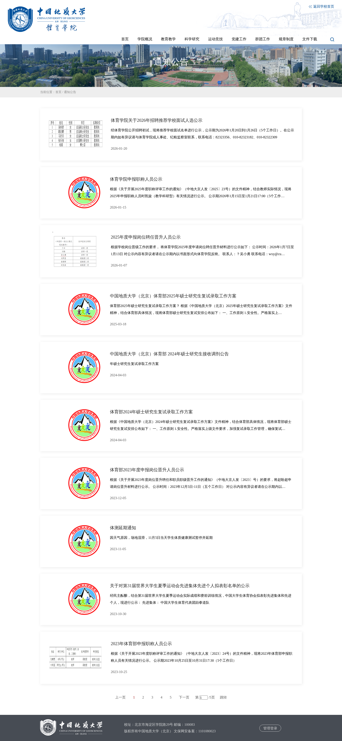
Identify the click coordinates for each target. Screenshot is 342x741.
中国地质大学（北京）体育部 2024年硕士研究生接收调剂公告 (169, 353)
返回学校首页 (321, 6)
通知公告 (70, 92)
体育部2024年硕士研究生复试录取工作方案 (151, 411)
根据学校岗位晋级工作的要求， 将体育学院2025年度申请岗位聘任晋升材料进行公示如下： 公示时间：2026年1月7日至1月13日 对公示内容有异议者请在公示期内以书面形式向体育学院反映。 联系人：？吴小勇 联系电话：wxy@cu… (202, 250)
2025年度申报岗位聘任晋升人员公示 (146, 237)
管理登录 (270, 728)
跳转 (223, 697)
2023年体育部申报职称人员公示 (141, 643)
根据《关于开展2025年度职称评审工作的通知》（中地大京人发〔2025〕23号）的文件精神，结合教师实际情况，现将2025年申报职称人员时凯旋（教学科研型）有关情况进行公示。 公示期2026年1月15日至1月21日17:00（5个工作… (200, 192)
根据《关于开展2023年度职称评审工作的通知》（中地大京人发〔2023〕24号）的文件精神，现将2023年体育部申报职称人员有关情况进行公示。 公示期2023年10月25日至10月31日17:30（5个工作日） (201, 657)
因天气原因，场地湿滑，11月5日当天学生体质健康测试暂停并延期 (161, 537)
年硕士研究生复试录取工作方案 (134, 364)
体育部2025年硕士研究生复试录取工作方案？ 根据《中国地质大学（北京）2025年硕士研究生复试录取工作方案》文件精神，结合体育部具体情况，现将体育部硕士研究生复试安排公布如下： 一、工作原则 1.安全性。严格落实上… (201, 309)
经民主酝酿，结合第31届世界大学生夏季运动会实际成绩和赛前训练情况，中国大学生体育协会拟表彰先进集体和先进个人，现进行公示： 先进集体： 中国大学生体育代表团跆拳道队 (200, 599)
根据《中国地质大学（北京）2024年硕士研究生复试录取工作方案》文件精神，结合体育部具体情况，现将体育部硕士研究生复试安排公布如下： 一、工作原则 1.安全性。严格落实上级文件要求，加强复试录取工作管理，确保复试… (200, 425)
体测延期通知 (123, 527)
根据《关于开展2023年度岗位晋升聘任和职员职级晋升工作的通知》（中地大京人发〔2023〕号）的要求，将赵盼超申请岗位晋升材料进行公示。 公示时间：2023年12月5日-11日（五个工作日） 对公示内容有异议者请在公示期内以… (200, 483)
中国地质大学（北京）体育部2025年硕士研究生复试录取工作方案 (173, 295)
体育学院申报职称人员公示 (136, 179)
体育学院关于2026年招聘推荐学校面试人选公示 (156, 120)
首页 (58, 92)
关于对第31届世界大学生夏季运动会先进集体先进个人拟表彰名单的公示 (180, 585)
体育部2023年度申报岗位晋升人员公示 (147, 469)
